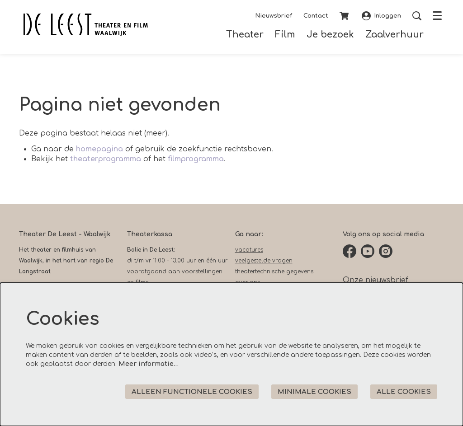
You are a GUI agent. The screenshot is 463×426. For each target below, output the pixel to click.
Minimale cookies (314, 392)
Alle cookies (404, 392)
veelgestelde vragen (264, 260)
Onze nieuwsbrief (375, 280)
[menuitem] (245, 34)
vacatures (249, 250)
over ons (247, 282)
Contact (315, 16)
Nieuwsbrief (273, 16)
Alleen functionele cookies (192, 392)
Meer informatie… (148, 363)
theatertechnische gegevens (274, 271)
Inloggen (381, 15)
